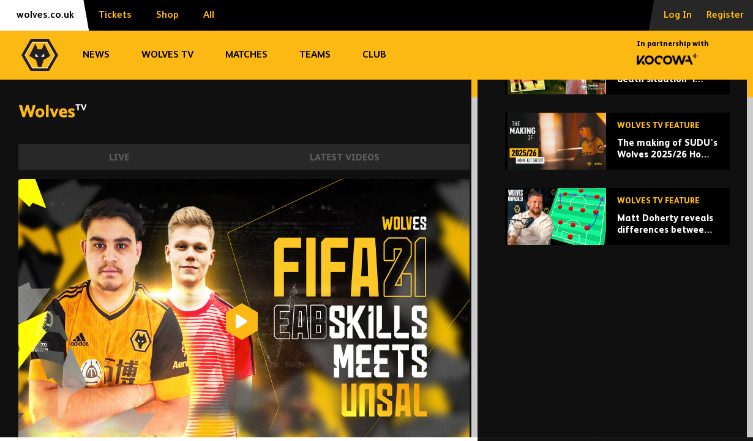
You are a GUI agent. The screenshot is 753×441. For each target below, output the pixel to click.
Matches (246, 55)
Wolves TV (167, 55)
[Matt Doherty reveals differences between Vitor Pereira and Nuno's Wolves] (617, 312)
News (96, 55)
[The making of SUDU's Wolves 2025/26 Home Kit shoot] (617, 236)
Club (374, 55)
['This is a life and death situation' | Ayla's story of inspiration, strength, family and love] (617, 161)
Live (119, 157)
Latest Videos (345, 157)
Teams (315, 55)
